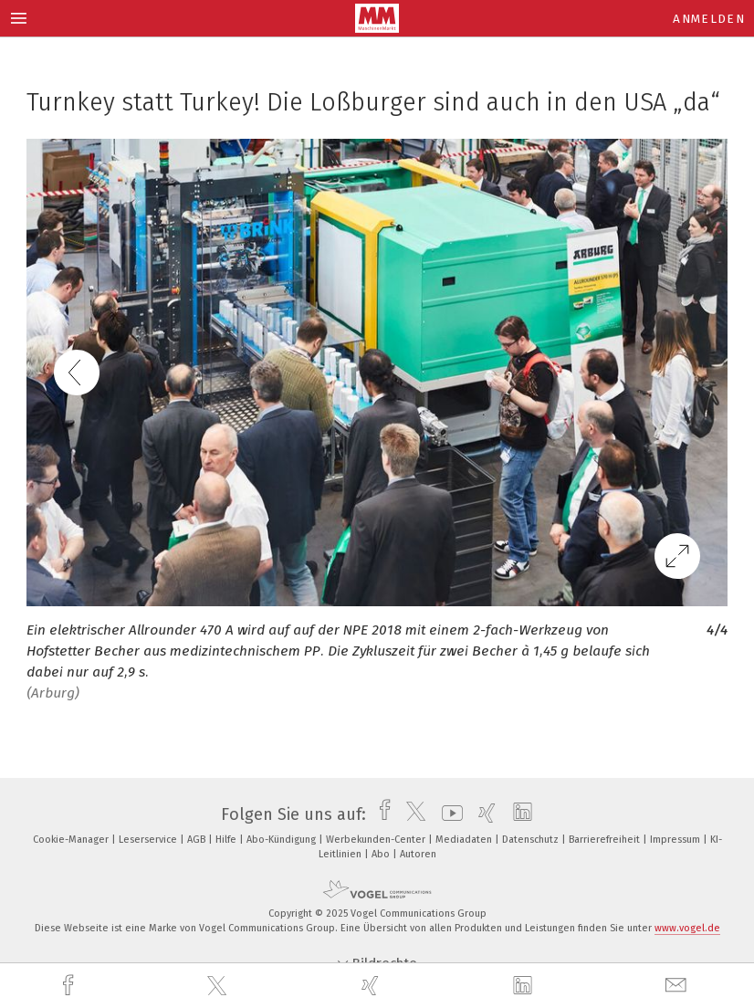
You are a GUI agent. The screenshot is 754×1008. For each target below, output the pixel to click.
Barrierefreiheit (606, 839)
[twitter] (219, 986)
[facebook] (70, 985)
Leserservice (149, 839)
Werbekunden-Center (377, 839)
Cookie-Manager (72, 839)
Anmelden (709, 18)
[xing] (372, 985)
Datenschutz (531, 839)
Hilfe (227, 839)
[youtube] (448, 814)
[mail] (678, 985)
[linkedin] (525, 986)
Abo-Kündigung (282, 839)
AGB (197, 839)
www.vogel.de (687, 928)
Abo (382, 854)
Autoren (418, 854)
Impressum (676, 839)
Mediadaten (465, 839)
